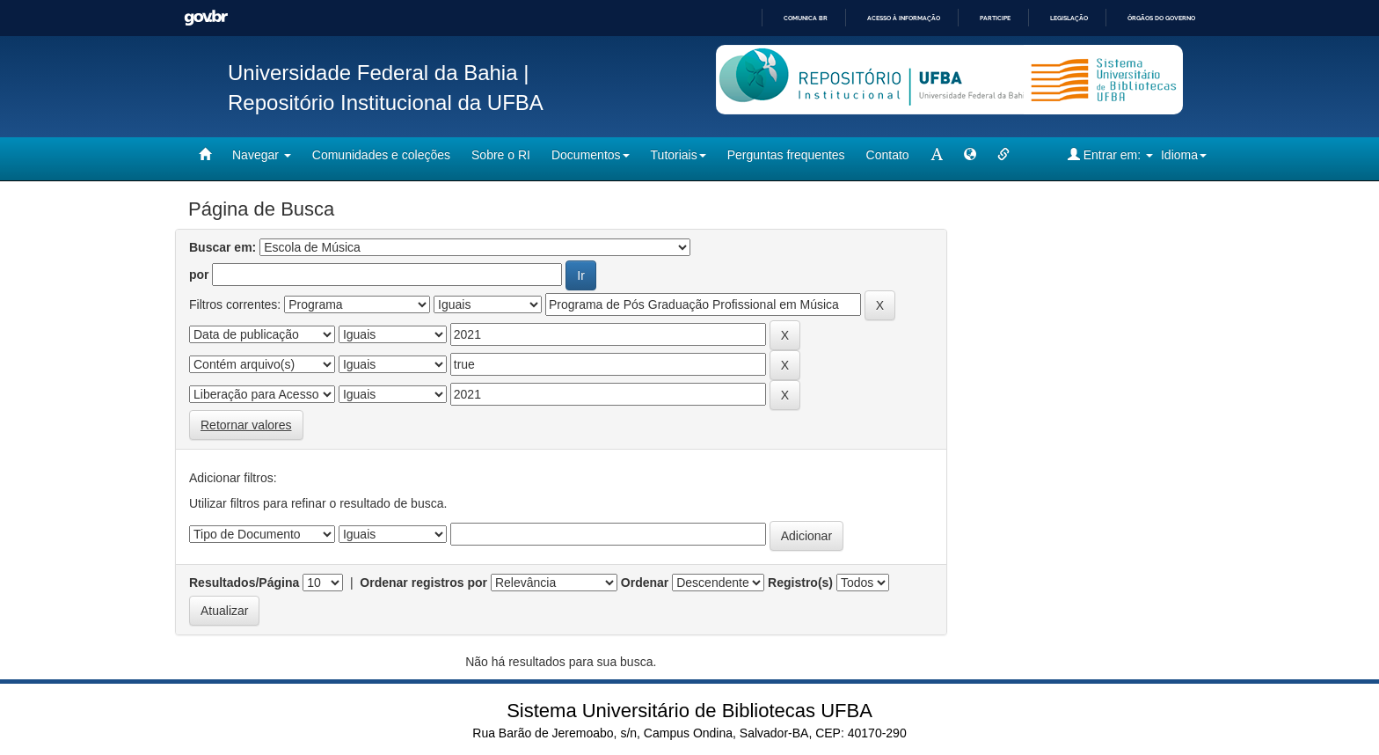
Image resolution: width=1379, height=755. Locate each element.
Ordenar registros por (423, 582)
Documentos (590, 155)
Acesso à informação (903, 18)
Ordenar (644, 582)
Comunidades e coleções (381, 155)
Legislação (1069, 18)
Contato (887, 155)
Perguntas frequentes (786, 155)
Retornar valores (246, 425)
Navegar (261, 155)
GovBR (206, 18)
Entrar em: (1110, 154)
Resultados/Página (244, 582)
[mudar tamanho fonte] (936, 154)
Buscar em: (222, 247)
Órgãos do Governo (1161, 18)
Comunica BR (806, 18)
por (199, 275)
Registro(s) (800, 582)
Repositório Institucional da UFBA (386, 102)
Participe (995, 18)
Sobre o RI (500, 155)
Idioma (1184, 155)
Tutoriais (678, 155)
